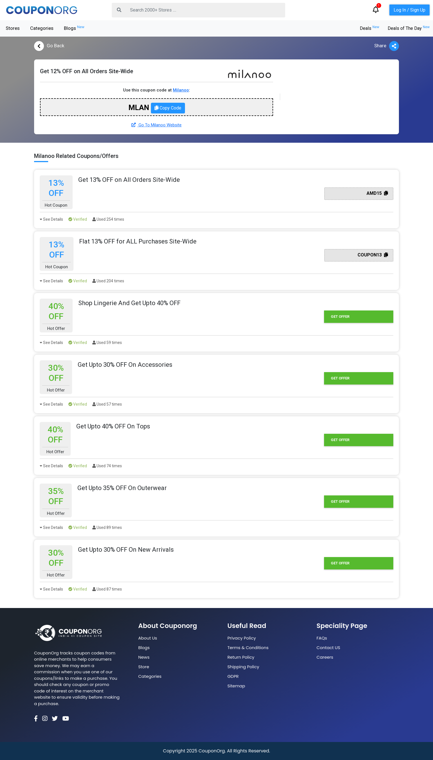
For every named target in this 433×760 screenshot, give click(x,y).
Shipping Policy (243, 667)
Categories (41, 28)
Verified (77, 219)
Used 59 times (107, 342)
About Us (147, 638)
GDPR (233, 676)
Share (386, 46)
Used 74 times (107, 466)
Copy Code (168, 108)
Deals (369, 28)
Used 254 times (108, 219)
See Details (51, 219)
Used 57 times (107, 404)
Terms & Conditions (248, 648)
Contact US (328, 648)
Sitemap (236, 686)
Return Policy (241, 657)
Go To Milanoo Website (156, 125)
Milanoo (181, 90)
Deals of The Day (409, 28)
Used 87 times (107, 589)
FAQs (321, 638)
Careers (324, 657)
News (143, 657)
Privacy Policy (241, 638)
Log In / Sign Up (409, 10)
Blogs (74, 28)
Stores (13, 28)
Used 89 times (107, 527)
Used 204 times (108, 281)
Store (143, 667)
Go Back (49, 46)
